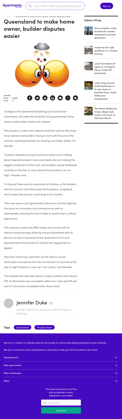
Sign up (107, 5)
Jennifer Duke (32, 302)
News (8, 16)
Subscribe (61, 410)
